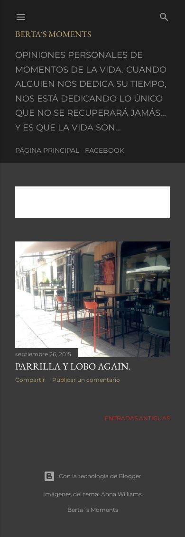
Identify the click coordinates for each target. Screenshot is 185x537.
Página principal (47, 150)
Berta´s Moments (53, 33)
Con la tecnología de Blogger (92, 476)
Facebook (104, 150)
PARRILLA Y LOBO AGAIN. (73, 366)
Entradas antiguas (137, 418)
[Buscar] (164, 15)
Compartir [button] (30, 379)
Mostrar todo (48, 205)
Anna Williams (121, 494)
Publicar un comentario (86, 379)
